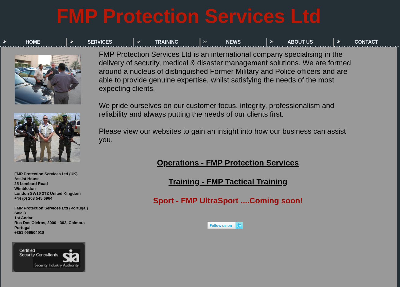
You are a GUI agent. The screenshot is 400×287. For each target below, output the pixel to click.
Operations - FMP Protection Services (228, 162)
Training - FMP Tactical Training (227, 181)
